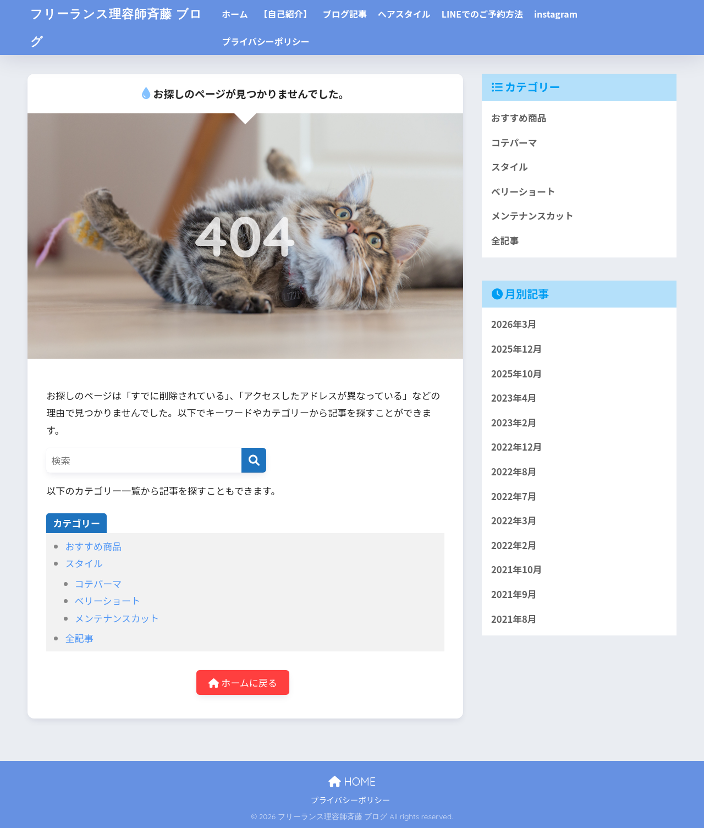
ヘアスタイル (409, 13)
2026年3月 (514, 324)
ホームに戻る (242, 682)
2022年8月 (514, 472)
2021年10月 (516, 570)
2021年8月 (514, 620)
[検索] (253, 460)
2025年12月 (516, 349)
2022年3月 (514, 521)
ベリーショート (107, 600)
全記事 (79, 638)
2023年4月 (514, 398)
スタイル (83, 563)
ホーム (240, 13)
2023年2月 (514, 423)
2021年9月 (514, 595)
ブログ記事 (350, 13)
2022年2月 (514, 545)
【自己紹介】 (291, 13)
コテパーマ (98, 583)
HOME (352, 781)
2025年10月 (516, 373)
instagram (561, 13)
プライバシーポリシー (271, 41)
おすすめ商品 (93, 546)
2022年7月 (514, 496)
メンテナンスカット (117, 618)
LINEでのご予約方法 (488, 13)
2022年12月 (516, 447)
